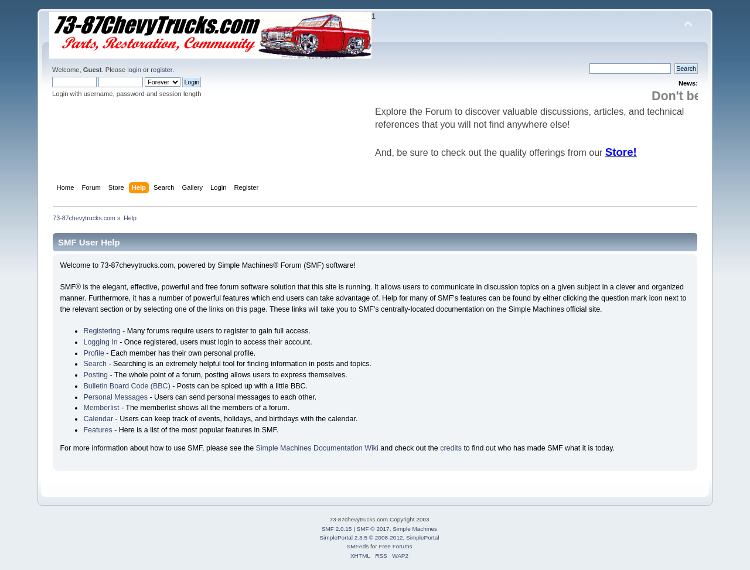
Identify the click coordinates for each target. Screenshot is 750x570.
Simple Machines (415, 528)
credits (451, 448)
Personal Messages (115, 397)
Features (97, 430)
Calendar (98, 419)
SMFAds (358, 546)
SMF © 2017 (373, 528)
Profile (93, 353)
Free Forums (395, 546)
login (134, 69)
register (161, 69)
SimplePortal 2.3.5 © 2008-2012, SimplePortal (379, 537)
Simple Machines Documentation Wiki (317, 448)
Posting (95, 375)
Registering (101, 331)
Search (95, 364)
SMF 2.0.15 (337, 528)
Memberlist (101, 408)
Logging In (100, 342)
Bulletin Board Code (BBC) (126, 386)
